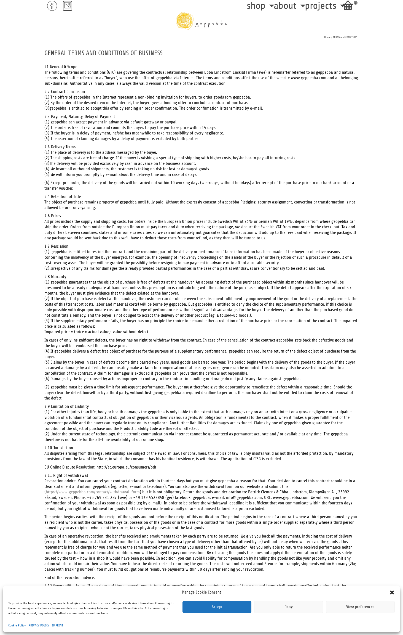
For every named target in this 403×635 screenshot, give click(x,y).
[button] (392, 592)
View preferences (360, 607)
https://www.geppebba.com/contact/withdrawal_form (93, 492)
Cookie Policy (17, 625)
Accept (217, 607)
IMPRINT (57, 625)
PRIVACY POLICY (39, 625)
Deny (288, 607)
